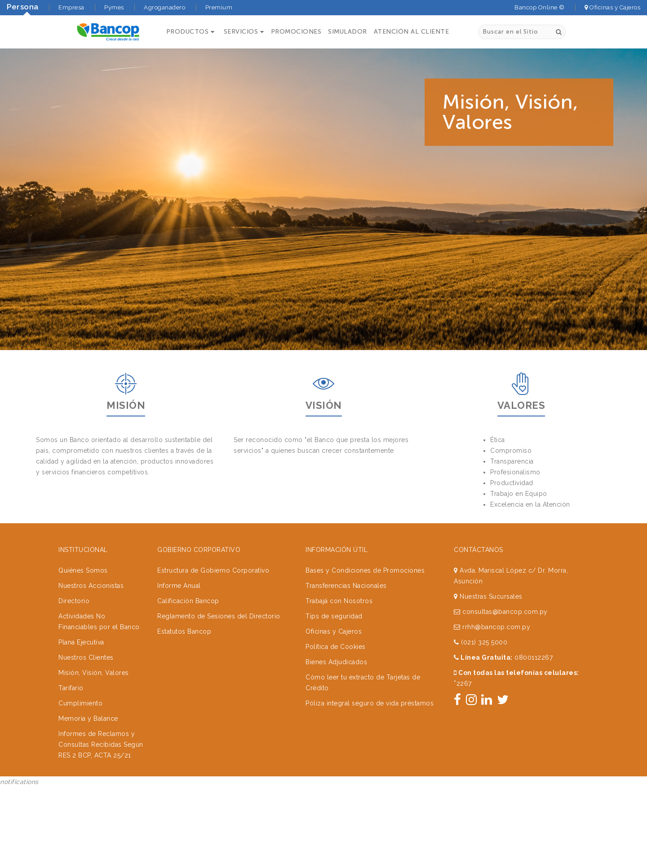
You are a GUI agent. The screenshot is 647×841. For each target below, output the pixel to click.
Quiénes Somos (83, 531)
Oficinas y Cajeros (612, 7)
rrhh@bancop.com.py (492, 587)
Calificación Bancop (188, 561)
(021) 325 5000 (480, 603)
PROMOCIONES (296, 32)
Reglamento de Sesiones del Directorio (218, 577)
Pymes (114, 7)
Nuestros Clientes (86, 618)
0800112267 (533, 618)
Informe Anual (179, 546)
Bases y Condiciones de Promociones (365, 531)
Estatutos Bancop (184, 592)
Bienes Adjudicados (336, 622)
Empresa (71, 7)
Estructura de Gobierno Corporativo (213, 531)
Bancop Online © (539, 7)
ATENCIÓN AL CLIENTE (412, 32)
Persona (23, 6)
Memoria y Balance (88, 679)
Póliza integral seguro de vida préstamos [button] (370, 664)
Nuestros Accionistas (91, 546)
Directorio (73, 561)
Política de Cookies (336, 607)
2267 (463, 644)
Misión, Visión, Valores (93, 633)
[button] (189, 32)
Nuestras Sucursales (488, 557)
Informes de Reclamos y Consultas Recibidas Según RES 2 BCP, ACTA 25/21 (100, 705)
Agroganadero (164, 7)
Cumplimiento (80, 664)
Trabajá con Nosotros (339, 561)
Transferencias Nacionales (346, 546)
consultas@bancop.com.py (501, 572)
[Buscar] (558, 32)
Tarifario (71, 649)
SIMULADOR (348, 32)
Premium (219, 7)
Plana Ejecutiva (81, 603)
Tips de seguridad (334, 577)
